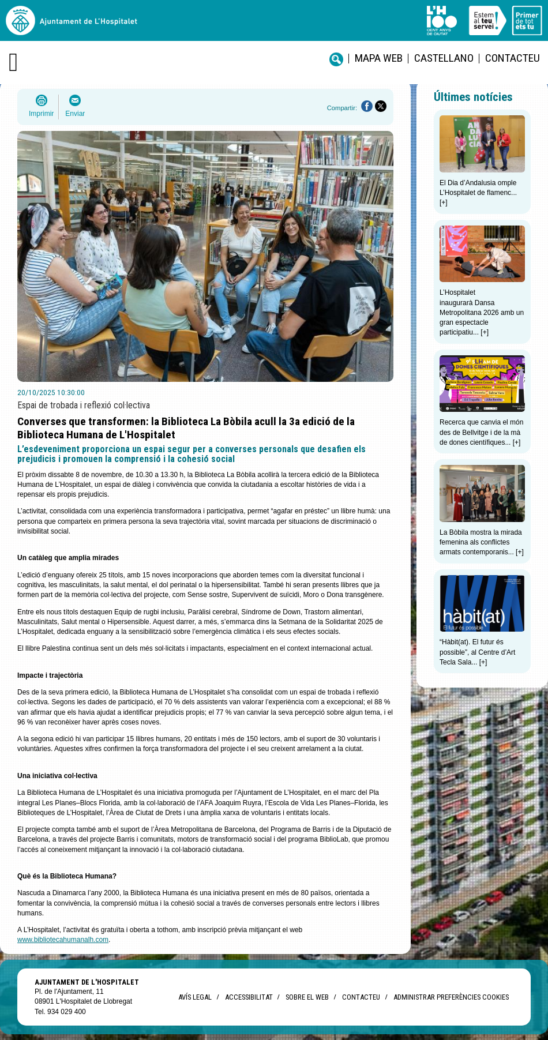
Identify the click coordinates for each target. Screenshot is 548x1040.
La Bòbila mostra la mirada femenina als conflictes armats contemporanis (481, 542)
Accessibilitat (248, 997)
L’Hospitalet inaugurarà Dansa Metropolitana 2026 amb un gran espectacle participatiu (482, 312)
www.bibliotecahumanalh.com (62, 940)
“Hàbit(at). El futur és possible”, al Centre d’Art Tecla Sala (477, 652)
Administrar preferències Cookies (451, 997)
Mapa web (379, 58)
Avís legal (195, 997)
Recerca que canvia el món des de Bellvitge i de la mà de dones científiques (481, 432)
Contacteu (512, 58)
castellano (444, 58)
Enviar (75, 114)
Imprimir (41, 114)
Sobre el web (307, 997)
